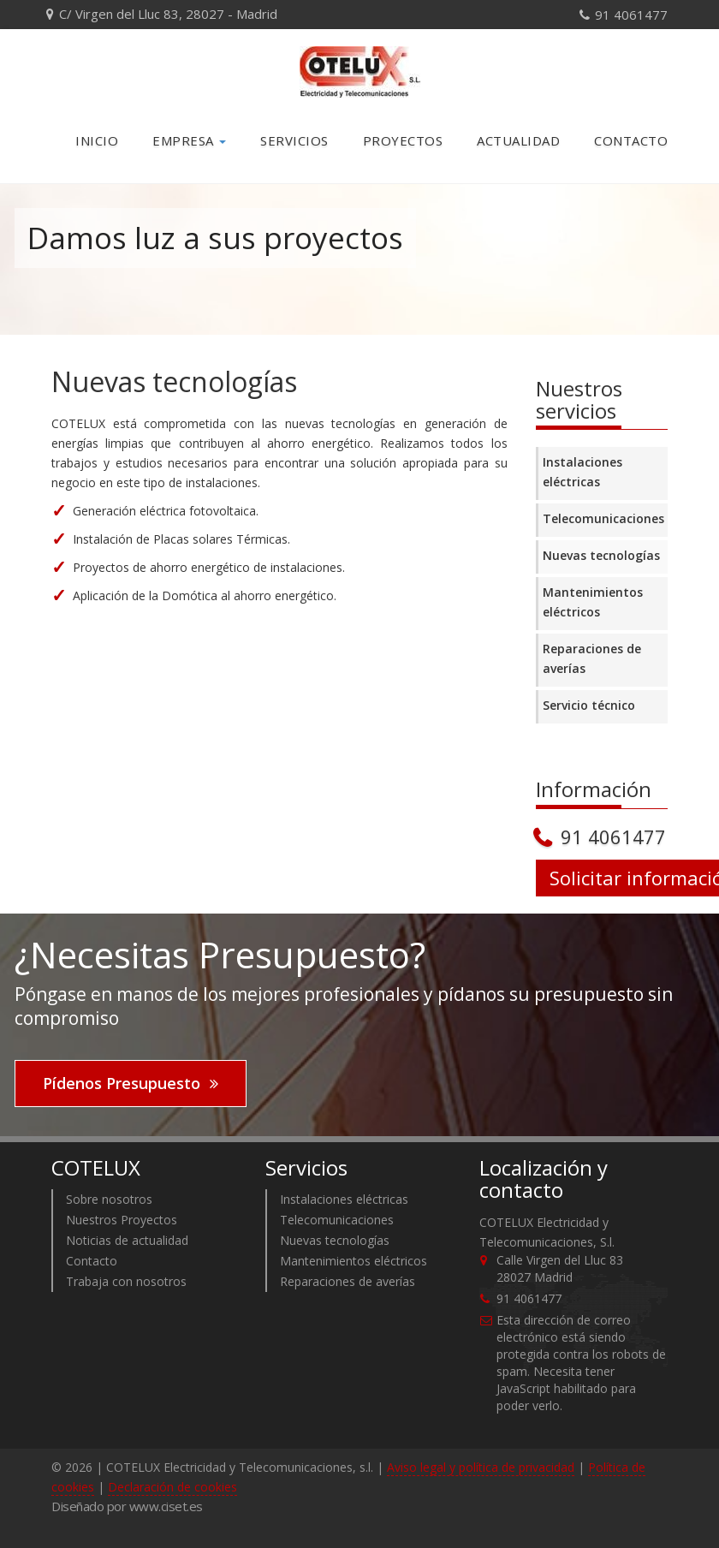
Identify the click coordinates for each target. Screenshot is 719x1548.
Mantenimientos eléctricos (593, 602)
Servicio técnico (589, 705)
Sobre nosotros (109, 1199)
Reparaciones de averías (592, 658)
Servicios (294, 140)
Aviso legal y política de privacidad (480, 1467)
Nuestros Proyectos (121, 1220)
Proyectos (403, 140)
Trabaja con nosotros (126, 1281)
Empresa (189, 140)
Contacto (631, 140)
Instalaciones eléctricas (582, 472)
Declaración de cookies (172, 1487)
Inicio (96, 140)
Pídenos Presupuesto (121, 1083)
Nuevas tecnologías (601, 555)
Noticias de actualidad (127, 1240)
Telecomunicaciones (603, 518)
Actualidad (518, 140)
